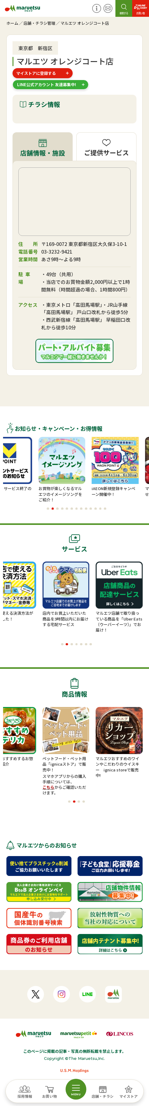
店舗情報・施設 (42, 152)
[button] (48, 508)
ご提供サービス (106, 152)
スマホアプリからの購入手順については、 (81, 778)
